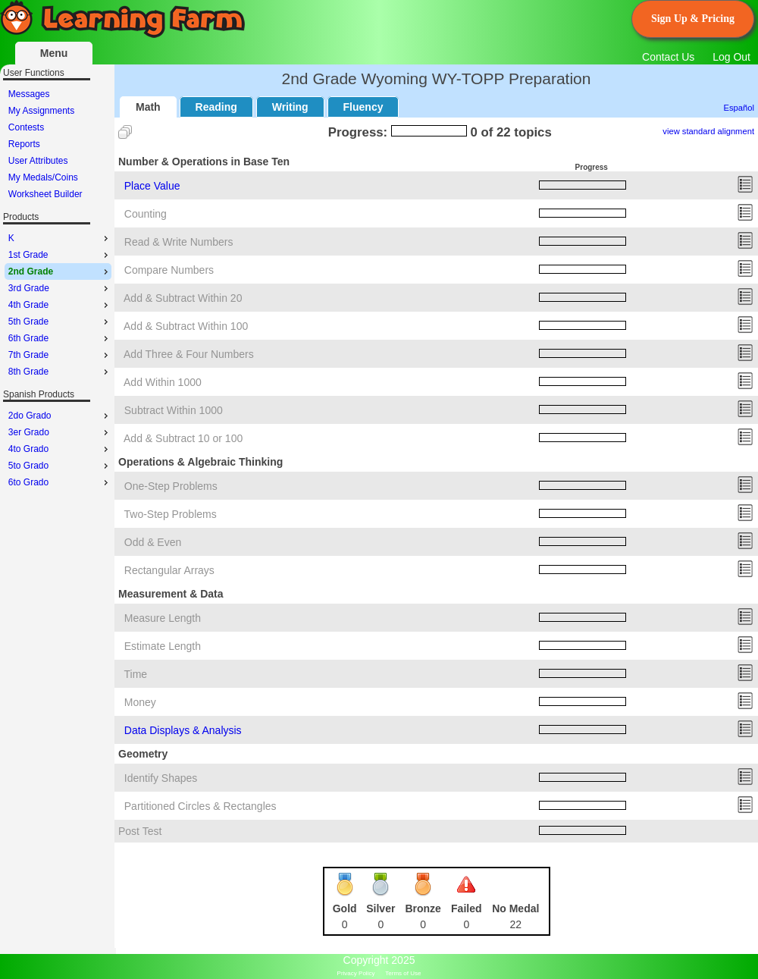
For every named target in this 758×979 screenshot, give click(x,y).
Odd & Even (153, 542)
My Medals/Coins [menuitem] (43, 177)
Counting (145, 214)
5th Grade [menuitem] (59, 321)
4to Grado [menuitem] (59, 449)
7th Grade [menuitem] (59, 355)
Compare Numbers (169, 270)
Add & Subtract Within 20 (183, 298)
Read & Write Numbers (178, 242)
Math (148, 107)
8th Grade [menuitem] (59, 372)
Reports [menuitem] (24, 144)
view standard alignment (708, 131)
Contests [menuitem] (26, 127)
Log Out (731, 57)
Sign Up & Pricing (693, 18)
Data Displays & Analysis (183, 730)
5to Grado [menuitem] (59, 466)
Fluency (363, 107)
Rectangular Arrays (169, 570)
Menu (54, 53)
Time (136, 674)
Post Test (139, 831)
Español (739, 107)
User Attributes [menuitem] (38, 160)
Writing (290, 107)
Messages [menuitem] (29, 94)
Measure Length (162, 618)
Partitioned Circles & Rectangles (200, 806)
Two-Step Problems (170, 514)
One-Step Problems (171, 486)
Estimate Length (162, 646)
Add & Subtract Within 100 (186, 326)
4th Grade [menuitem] (59, 305)
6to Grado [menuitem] (59, 482)
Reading (216, 107)
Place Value (152, 186)
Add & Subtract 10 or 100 (183, 438)
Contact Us (668, 57)
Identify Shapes (161, 778)
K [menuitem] (59, 238)
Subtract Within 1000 (173, 410)
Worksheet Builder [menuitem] (45, 194)
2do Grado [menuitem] (59, 415)
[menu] (58, 144)
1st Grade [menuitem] (59, 255)
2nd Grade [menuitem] (59, 271)
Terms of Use (403, 973)
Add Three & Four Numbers (189, 354)
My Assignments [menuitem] (41, 110)
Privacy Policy (356, 973)
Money (140, 702)
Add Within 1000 (163, 382)
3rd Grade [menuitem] (59, 288)
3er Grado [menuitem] (59, 432)
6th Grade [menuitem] (59, 338)
